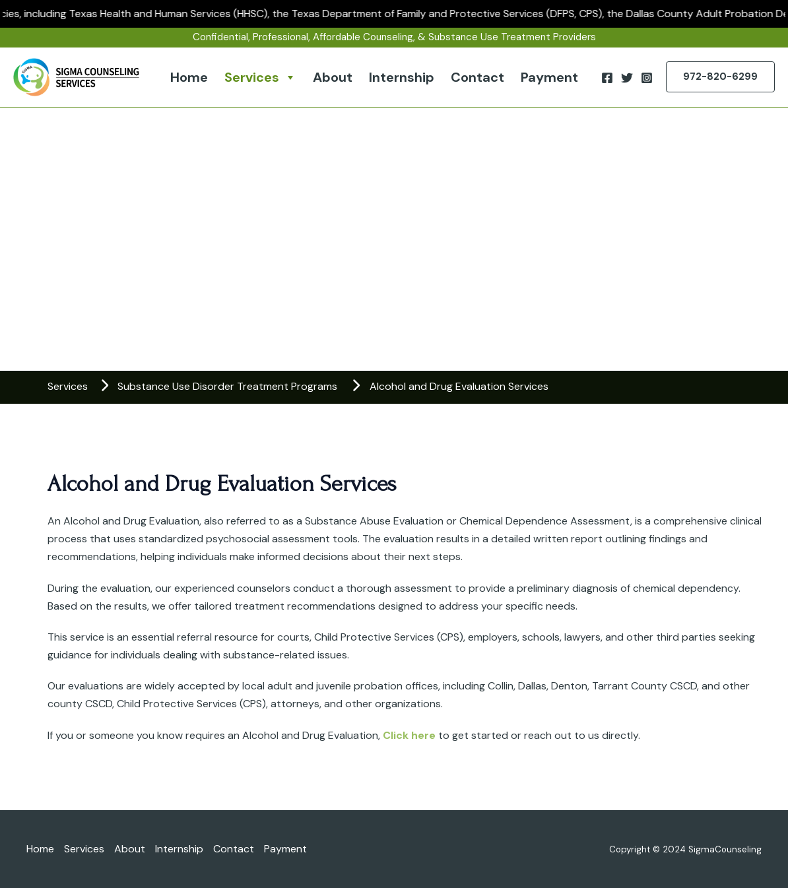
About (332, 77)
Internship (401, 77)
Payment (549, 77)
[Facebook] (607, 78)
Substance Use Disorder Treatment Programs (227, 386)
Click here (409, 735)
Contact (477, 77)
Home (189, 77)
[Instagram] (647, 78)
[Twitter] (627, 78)
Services (260, 77)
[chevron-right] (104, 385)
